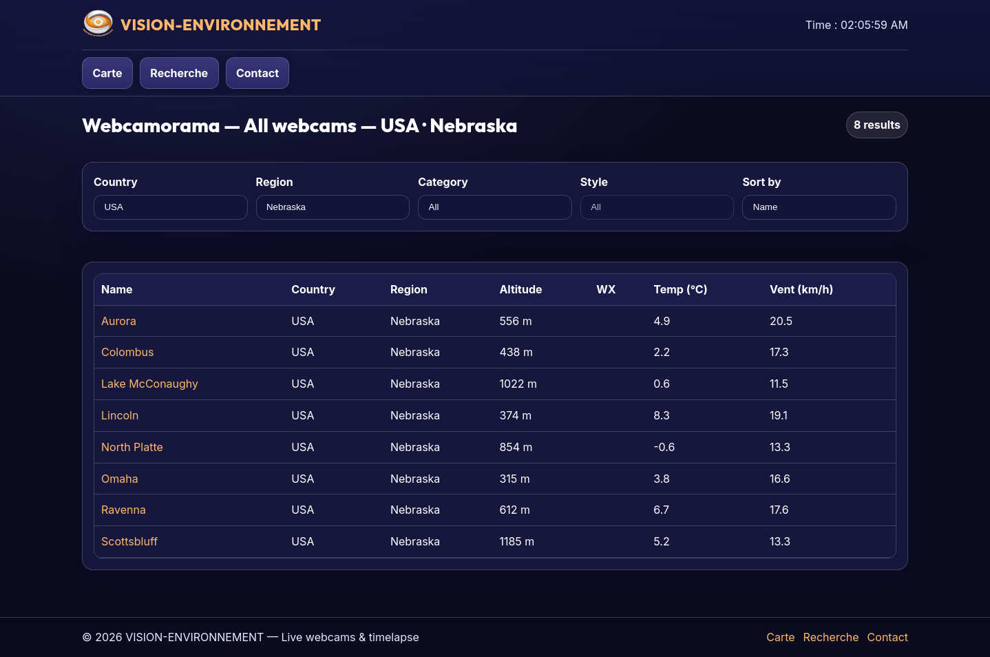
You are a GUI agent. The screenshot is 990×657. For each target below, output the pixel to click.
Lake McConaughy (149, 383)
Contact (257, 73)
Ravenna (123, 510)
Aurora (118, 321)
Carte (107, 73)
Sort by (761, 182)
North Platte (132, 447)
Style (594, 182)
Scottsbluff (129, 541)
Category (443, 182)
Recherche (179, 73)
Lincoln (119, 415)
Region (274, 182)
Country (116, 182)
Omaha (119, 479)
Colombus (127, 352)
